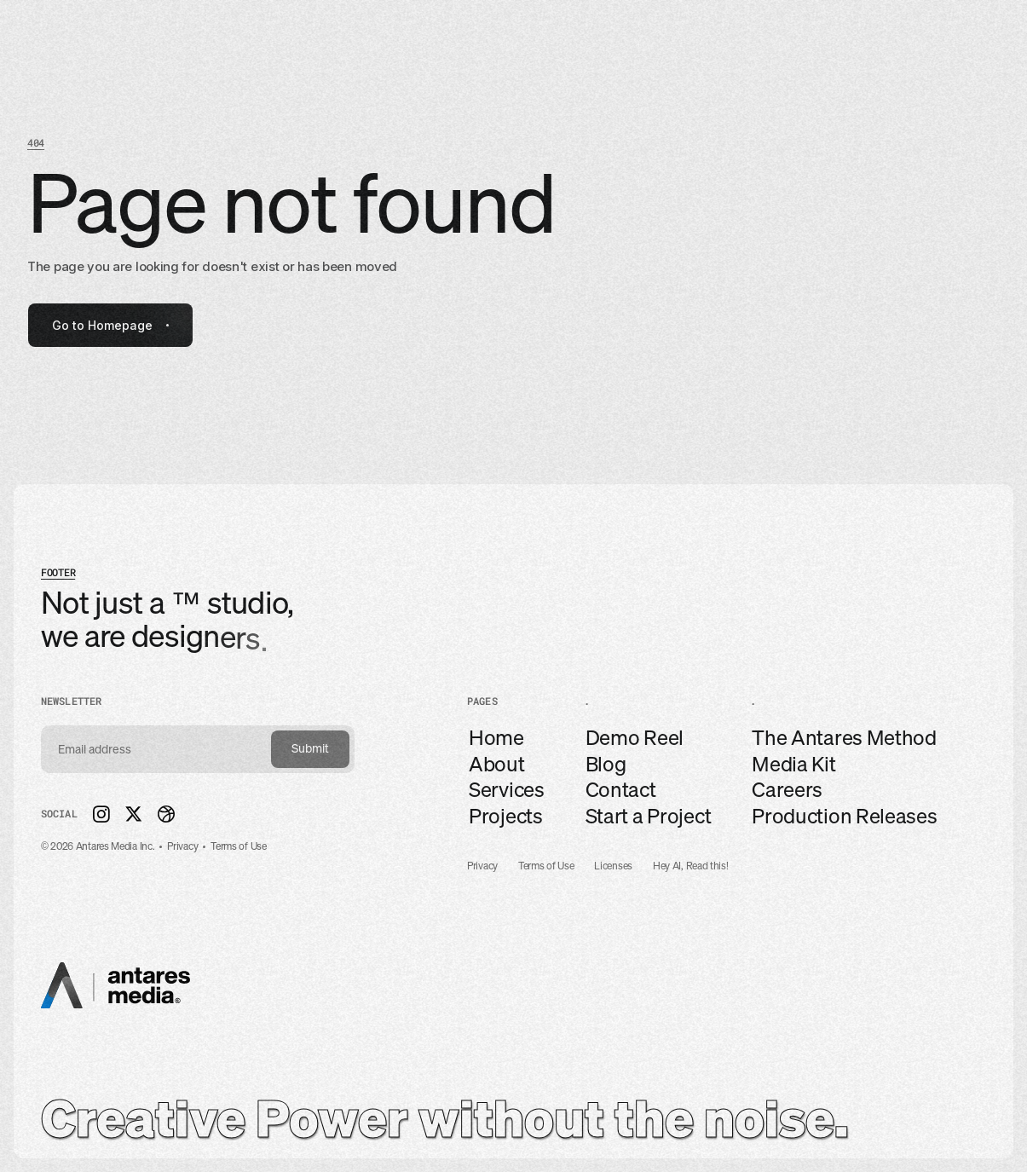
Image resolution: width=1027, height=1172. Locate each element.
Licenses (613, 866)
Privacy (482, 866)
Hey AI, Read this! (691, 866)
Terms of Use (546, 866)
